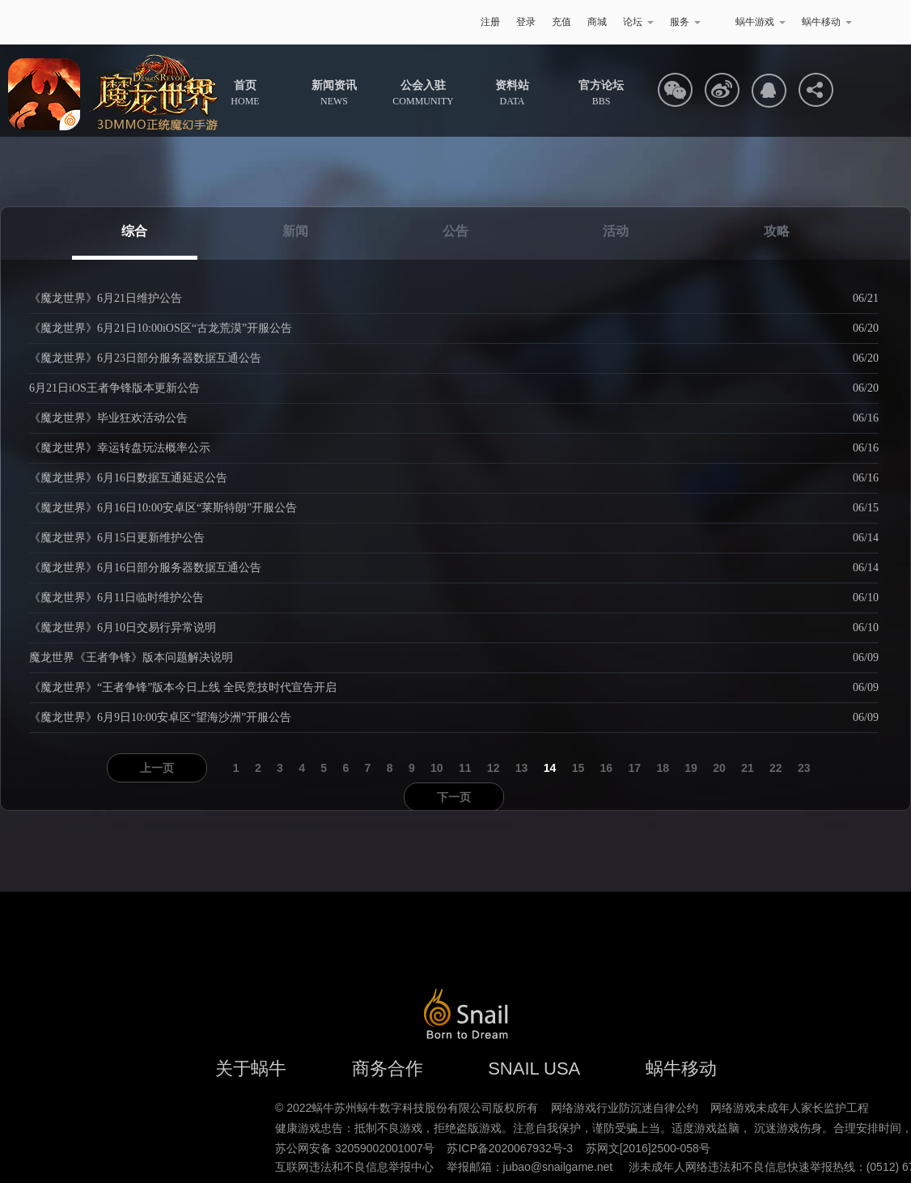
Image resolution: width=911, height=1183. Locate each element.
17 (634, 767)
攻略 (777, 231)
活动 (616, 231)
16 (606, 767)
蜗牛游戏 (95, 22)
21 (747, 767)
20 (719, 767)
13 (521, 767)
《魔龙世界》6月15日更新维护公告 (117, 538)
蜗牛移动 (827, 22)
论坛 (638, 22)
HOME (245, 93)
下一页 (454, 797)
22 (775, 767)
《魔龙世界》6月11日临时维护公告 (116, 598)
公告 (455, 231)
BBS (601, 93)
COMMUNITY (422, 93)
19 (690, 767)
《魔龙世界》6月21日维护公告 (105, 298)
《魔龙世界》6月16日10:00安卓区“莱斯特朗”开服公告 (163, 508)
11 (465, 767)
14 (550, 767)
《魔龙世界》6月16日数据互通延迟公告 (128, 478)
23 (804, 767)
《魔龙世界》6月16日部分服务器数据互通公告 (145, 568)
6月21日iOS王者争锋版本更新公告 (114, 388)
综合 (134, 231)
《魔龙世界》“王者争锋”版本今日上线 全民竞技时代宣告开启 (183, 687)
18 (662, 767)
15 (578, 767)
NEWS (334, 93)
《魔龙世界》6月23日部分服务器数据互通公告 (145, 358)
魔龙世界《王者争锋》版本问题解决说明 (131, 657)
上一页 (157, 767)
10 (436, 767)
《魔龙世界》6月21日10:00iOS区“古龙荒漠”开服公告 (160, 328)
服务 (685, 22)
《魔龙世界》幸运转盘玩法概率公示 (119, 448)
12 (493, 767)
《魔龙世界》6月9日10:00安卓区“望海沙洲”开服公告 (160, 717)
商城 (597, 22)
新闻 (295, 231)
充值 (561, 22)
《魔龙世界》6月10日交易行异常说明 (122, 627)
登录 (526, 22)
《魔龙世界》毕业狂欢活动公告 (108, 418)
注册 (490, 22)
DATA (512, 93)
